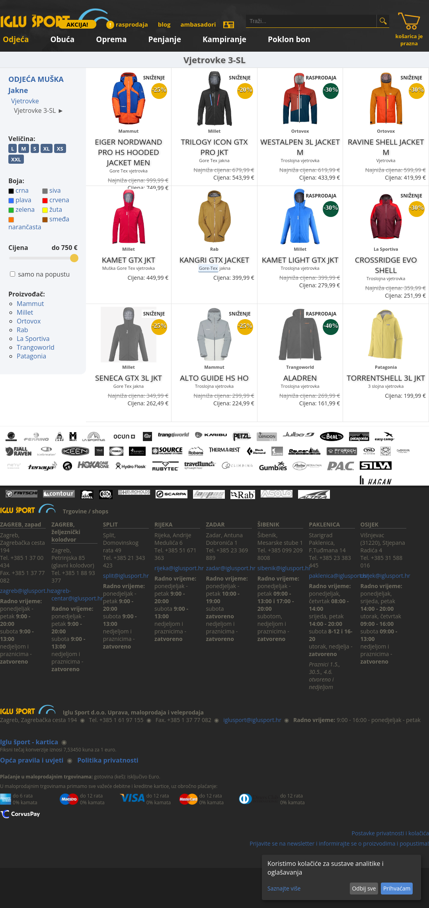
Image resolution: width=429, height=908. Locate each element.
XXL (16, 159)
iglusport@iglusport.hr (252, 720)
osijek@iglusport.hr (386, 575)
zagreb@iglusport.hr (26, 590)
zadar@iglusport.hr (230, 568)
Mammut (30, 303)
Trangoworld (36, 347)
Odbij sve (364, 888)
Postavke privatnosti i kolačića (390, 833)
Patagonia (31, 356)
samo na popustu (44, 274)
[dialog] (341, 877)
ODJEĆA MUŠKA (36, 79)
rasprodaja (127, 24)
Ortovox (29, 321)
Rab (22, 329)
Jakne (18, 90)
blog (164, 24)
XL (46, 148)
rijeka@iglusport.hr (179, 568)
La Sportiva (33, 338)
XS (60, 148)
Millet (25, 312)
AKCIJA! (77, 24)
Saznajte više (283, 888)
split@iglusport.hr (126, 575)
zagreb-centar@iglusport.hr (77, 594)
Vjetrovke (25, 101)
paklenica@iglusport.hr (339, 575)
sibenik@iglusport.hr (284, 568)
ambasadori (198, 24)
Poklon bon (289, 38)
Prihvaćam (396, 888)
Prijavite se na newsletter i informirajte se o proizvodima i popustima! (339, 843)
